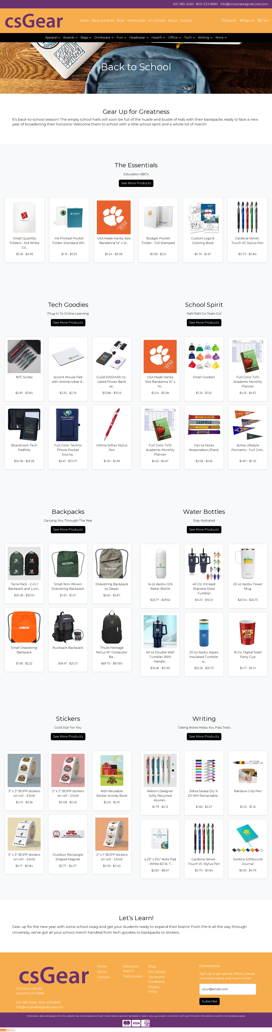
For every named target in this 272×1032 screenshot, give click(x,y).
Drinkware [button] (102, 37)
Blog (120, 20)
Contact (186, 20)
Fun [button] (120, 37)
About (172, 20)
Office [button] (173, 37)
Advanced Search (130, 969)
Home (84, 20)
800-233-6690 (207, 4)
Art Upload (156, 20)
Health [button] (156, 37)
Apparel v (52, 37)
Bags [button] (84, 37)
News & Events (103, 20)
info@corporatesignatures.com (244, 4)
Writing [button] (203, 37)
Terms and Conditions (156, 979)
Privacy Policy (153, 989)
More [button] (219, 37)
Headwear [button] (137, 37)
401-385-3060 (183, 4)
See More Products (136, 183)
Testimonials (136, 20)
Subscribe (209, 1001)
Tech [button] (188, 37)
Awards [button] (68, 37)
